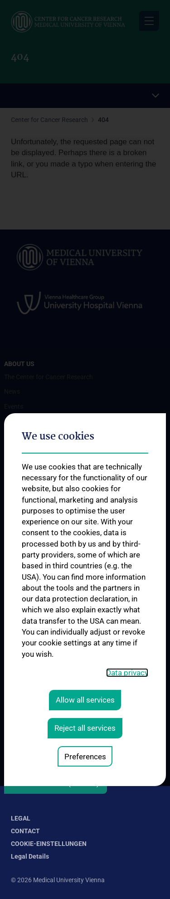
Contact (25, 831)
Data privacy (127, 539)
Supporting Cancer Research (44, 694)
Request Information (33, 709)
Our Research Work (31, 680)
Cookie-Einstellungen (49, 843)
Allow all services (85, 566)
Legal (20, 818)
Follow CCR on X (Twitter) (55, 783)
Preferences (85, 622)
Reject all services (85, 594)
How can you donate (33, 753)
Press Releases (25, 724)
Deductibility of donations (40, 738)
